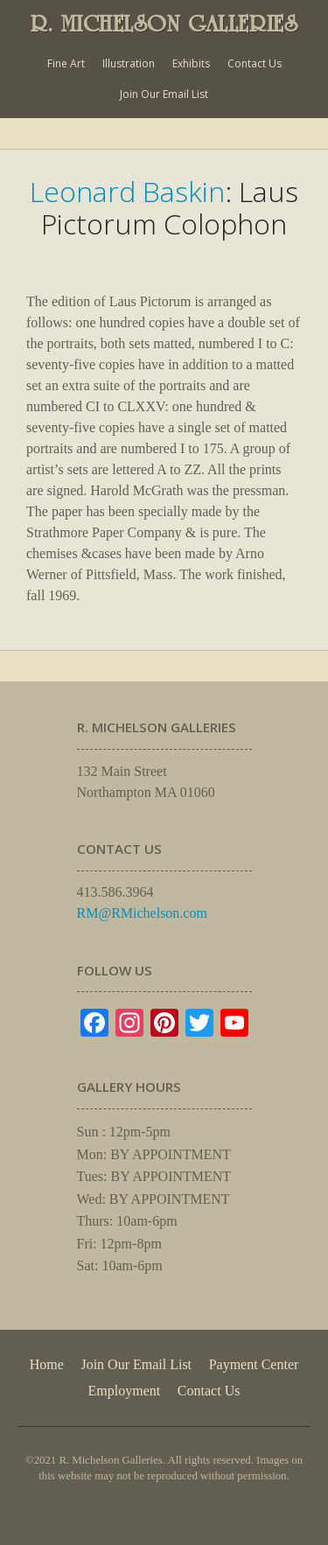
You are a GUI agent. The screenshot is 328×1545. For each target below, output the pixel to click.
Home (47, 1364)
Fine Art (66, 63)
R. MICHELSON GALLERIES (164, 23)
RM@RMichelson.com (142, 912)
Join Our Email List (164, 94)
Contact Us (254, 63)
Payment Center (254, 1364)
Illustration (128, 63)
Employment (124, 1390)
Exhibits (191, 63)
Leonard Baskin (127, 191)
